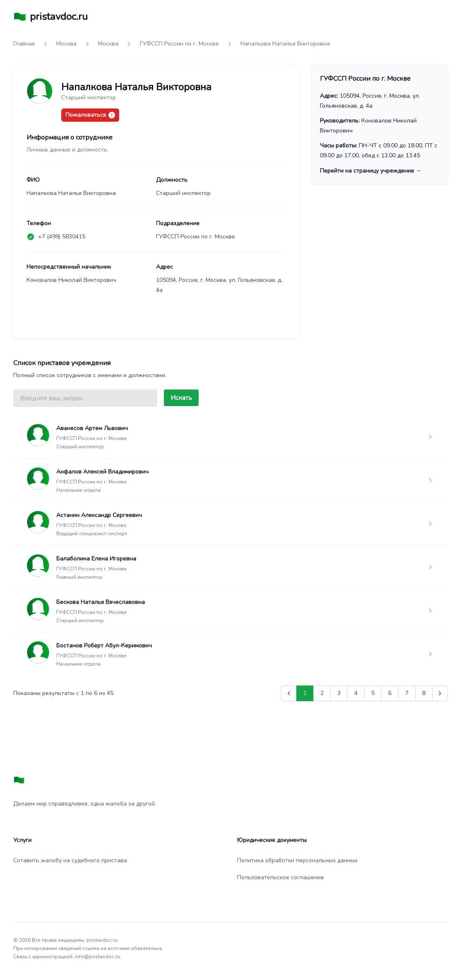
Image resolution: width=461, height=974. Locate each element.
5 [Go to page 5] (373, 693)
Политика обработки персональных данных (297, 860)
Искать (181, 397)
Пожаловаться (90, 115)
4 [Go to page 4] (356, 693)
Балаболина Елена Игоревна (96, 559)
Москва (66, 44)
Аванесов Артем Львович (92, 428)
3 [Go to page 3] (339, 693)
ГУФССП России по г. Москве (179, 44)
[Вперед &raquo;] (440, 693)
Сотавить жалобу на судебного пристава (70, 860)
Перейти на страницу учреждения (370, 171)
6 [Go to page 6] (389, 693)
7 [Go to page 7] (406, 693)
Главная (24, 44)
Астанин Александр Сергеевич (99, 515)
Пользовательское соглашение (280, 877)
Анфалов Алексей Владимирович (102, 472)
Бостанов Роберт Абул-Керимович (104, 645)
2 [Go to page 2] (322, 693)
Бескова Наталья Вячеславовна (100, 602)
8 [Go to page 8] (423, 693)
